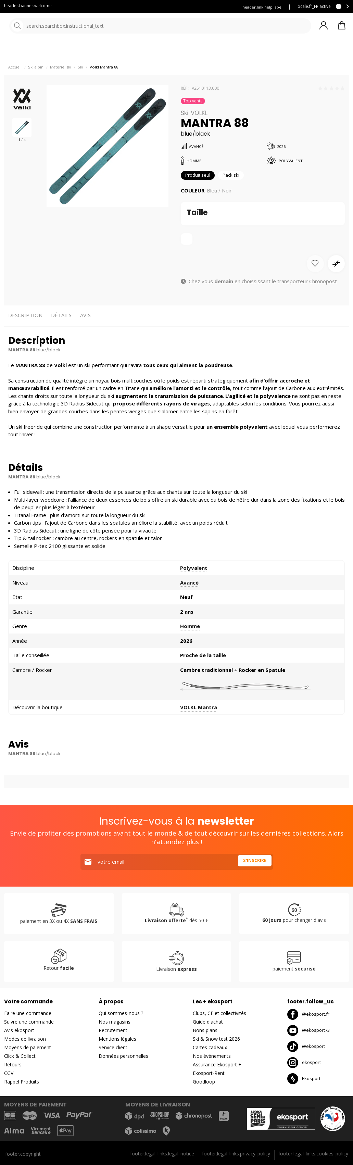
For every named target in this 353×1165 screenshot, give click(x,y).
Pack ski (237, 191)
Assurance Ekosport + (217, 1065)
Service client (124, 7)
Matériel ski (60, 82)
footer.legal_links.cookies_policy (313, 1153)
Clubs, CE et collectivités (219, 1013)
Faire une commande (27, 1013)
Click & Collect (20, 1056)
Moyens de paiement (27, 1047)
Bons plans (205, 1030)
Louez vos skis (215, 7)
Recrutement (113, 1030)
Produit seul (200, 191)
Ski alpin (35, 82)
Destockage (261, 51)
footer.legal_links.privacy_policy (236, 1153)
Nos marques (212, 51)
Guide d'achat (208, 1022)
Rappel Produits (21, 1082)
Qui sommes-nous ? (121, 1013)
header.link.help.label (262, 7)
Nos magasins (114, 1022)
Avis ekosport (19, 1030)
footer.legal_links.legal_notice (162, 1153)
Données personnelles (123, 1056)
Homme (190, 643)
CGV (8, 1073)
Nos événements (212, 1056)
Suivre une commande (29, 1022)
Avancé (189, 599)
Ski (80, 82)
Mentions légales (117, 1039)
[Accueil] (40, 26)
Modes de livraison (25, 1039)
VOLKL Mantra (198, 724)
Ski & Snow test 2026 (216, 1039)
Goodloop (204, 1082)
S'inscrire (252, 862)
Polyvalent (193, 584)
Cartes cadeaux (210, 1047)
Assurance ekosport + (169, 7)
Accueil (15, 82)
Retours (13, 1065)
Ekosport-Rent (209, 1073)
